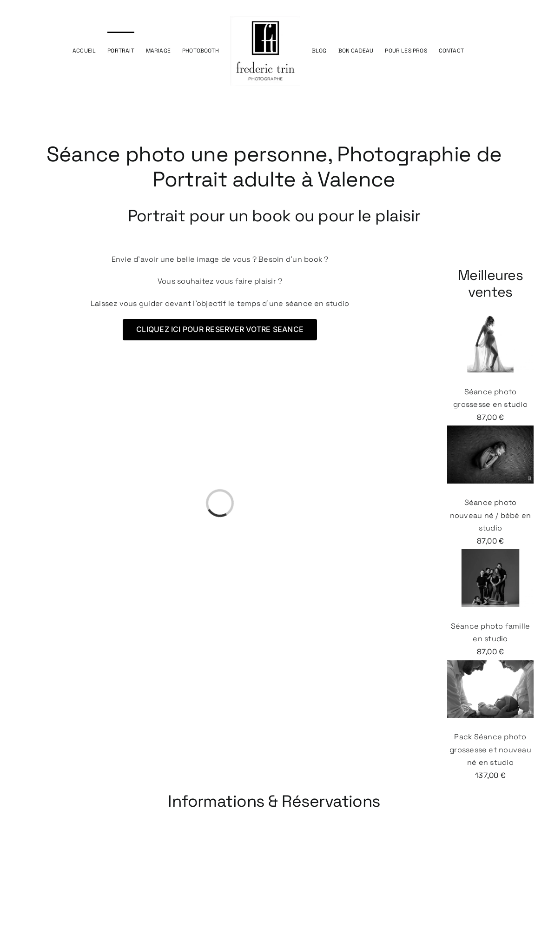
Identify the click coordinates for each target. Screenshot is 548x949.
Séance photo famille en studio (490, 603)
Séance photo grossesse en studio (490, 368)
